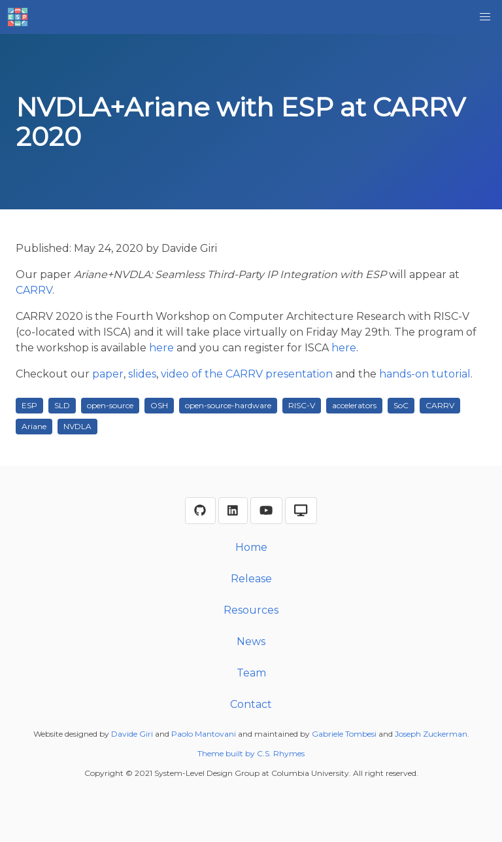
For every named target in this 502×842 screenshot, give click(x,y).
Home (251, 547)
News (251, 641)
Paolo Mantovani (203, 734)
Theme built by (227, 753)
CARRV (34, 290)
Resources (251, 610)
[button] (485, 17)
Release (251, 578)
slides (142, 374)
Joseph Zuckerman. (432, 734)
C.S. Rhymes (281, 753)
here (161, 348)
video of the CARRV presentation (247, 374)
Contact (251, 704)
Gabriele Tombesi (344, 734)
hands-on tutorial (425, 374)
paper (108, 374)
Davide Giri (132, 734)
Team (251, 673)
